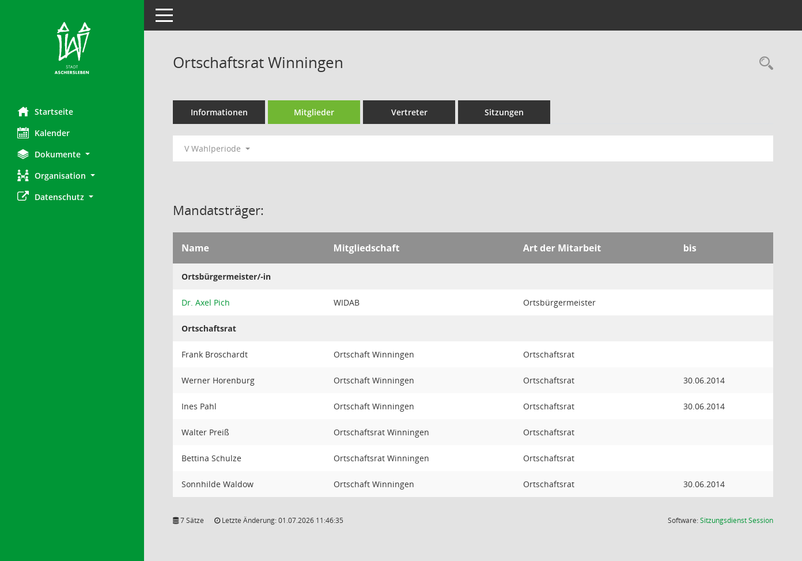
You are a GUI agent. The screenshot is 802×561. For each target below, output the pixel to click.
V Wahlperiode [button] (217, 148)
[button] (72, 154)
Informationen (219, 112)
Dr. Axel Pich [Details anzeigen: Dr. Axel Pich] (205, 302)
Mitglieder (314, 112)
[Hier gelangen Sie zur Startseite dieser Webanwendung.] (72, 49)
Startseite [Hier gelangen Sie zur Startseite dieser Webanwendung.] (45, 111)
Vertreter (409, 112)
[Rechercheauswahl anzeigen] (763, 63)
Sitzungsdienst (736, 520)
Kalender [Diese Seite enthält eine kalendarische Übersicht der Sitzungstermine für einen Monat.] (43, 132)
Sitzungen (504, 112)
